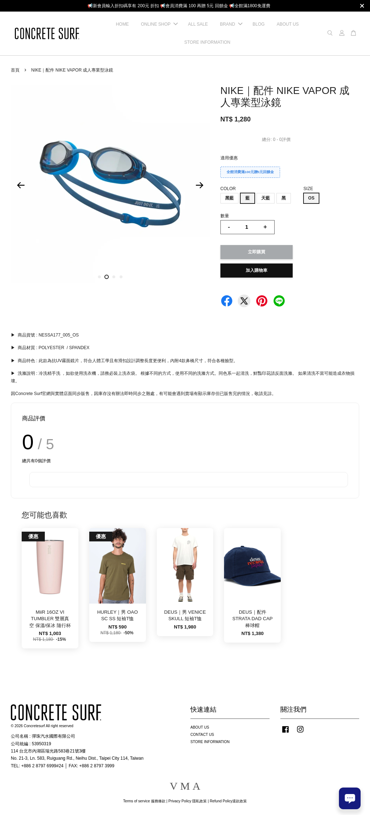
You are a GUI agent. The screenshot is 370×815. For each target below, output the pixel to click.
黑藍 (229, 198)
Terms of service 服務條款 (144, 801)
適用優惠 (229, 157)
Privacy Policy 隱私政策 (187, 801)
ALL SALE (198, 24)
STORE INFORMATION (207, 42)
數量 (224, 215)
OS (311, 198)
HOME (122, 24)
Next (200, 185)
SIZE (308, 188)
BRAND (231, 24)
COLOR (228, 188)
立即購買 (256, 251)
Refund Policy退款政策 (228, 801)
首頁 (15, 70)
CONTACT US (202, 735)
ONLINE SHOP (159, 24)
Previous (21, 185)
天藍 (265, 198)
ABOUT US (288, 24)
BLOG (258, 24)
